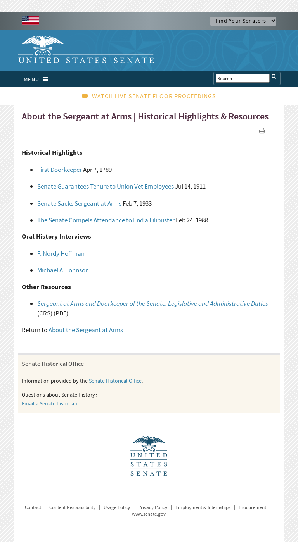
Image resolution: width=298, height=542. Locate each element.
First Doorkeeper (59, 169)
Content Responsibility (72, 507)
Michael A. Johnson (63, 270)
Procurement (252, 507)
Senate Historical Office (115, 380)
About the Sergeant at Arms (86, 330)
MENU (38, 79)
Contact (33, 507)
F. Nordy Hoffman (61, 253)
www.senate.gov (149, 514)
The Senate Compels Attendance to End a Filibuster (106, 220)
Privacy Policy (152, 507)
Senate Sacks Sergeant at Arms (79, 203)
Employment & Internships (202, 507)
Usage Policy (117, 507)
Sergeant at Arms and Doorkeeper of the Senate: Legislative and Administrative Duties (152, 303)
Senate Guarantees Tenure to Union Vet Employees (105, 186)
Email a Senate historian (49, 403)
